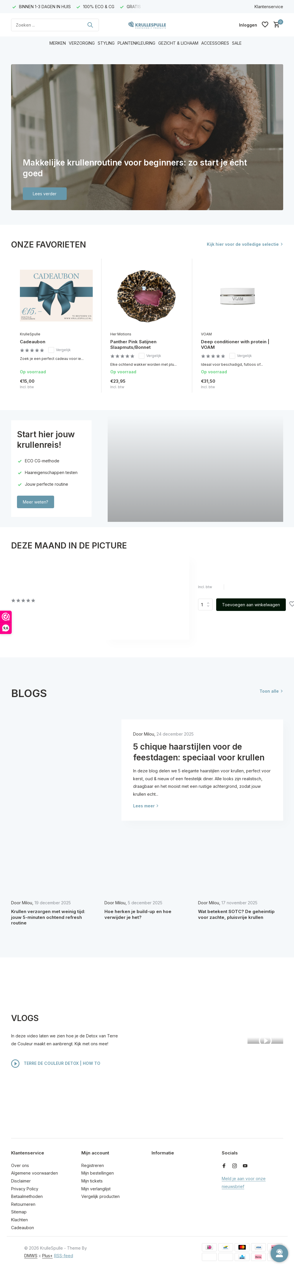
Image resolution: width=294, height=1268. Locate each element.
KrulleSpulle (30, 334)
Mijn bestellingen (97, 1173)
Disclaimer (21, 1180)
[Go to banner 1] (147, 137)
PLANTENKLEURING (136, 43)
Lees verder (44, 193)
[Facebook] (224, 1166)
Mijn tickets (92, 1180)
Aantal (205, 604)
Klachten (19, 1219)
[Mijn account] (248, 24)
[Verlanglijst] (265, 24)
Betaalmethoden (27, 1196)
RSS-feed (63, 1255)
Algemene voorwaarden (34, 1173)
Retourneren (23, 1204)
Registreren (92, 1165)
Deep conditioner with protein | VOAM (235, 344)
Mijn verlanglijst (96, 1188)
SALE (237, 43)
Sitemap (19, 1211)
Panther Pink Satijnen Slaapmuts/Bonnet (133, 344)
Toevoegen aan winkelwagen (251, 604)
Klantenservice (269, 6)
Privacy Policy (24, 1188)
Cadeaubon (32, 341)
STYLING (106, 43)
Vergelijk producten (100, 1196)
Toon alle (269, 691)
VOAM (206, 334)
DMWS (30, 1255)
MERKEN (57, 43)
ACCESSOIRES (215, 43)
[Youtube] (245, 1166)
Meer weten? (35, 501)
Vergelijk (59, 350)
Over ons (20, 1165)
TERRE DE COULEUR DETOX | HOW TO (55, 1063)
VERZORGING (82, 43)
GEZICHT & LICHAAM (178, 43)
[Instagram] (234, 1166)
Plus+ (47, 1255)
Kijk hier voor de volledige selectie (243, 244)
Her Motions (120, 334)
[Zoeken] (55, 25)
